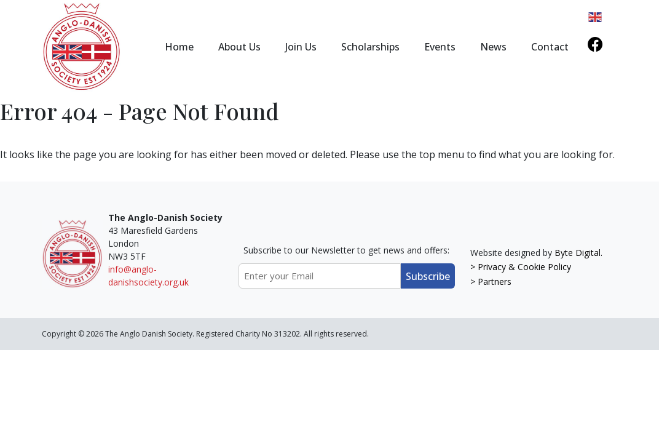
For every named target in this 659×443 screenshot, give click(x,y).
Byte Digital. (578, 252)
